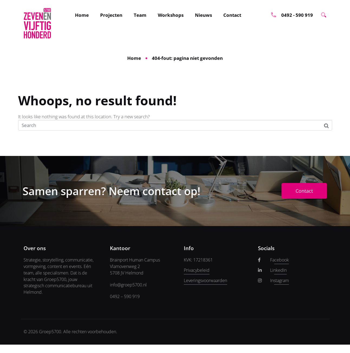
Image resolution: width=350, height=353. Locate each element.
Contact (232, 15)
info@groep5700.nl (128, 285)
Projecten (111, 15)
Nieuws (203, 15)
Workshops (171, 15)
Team (140, 15)
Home (82, 15)
